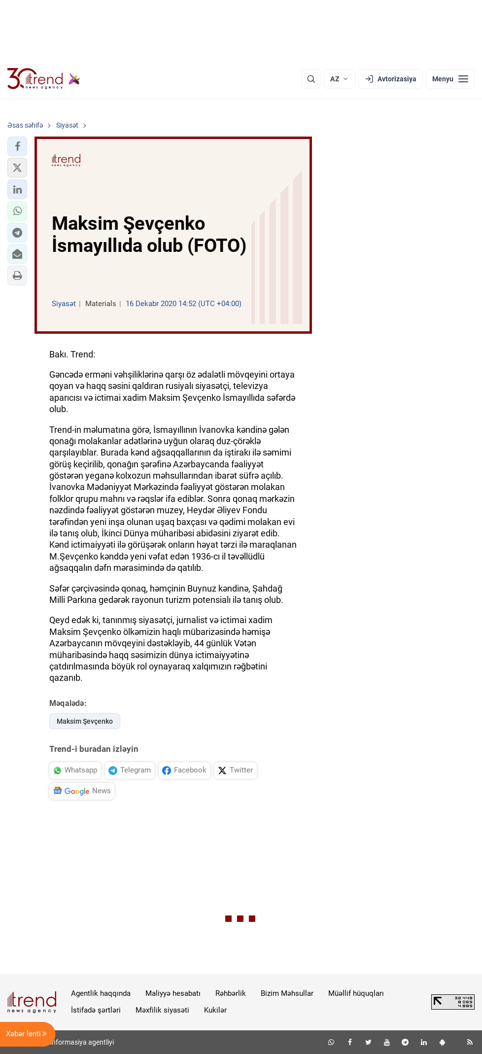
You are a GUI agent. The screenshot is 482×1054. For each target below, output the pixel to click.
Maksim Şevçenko (85, 721)
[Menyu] (450, 79)
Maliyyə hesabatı (173, 993)
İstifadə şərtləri (96, 1010)
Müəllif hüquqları (356, 993)
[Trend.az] (43, 79)
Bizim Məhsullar (287, 993)
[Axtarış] (311, 79)
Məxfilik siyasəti (162, 1010)
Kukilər (215, 1010)
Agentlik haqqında (101, 993)
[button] (17, 146)
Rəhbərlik (230, 993)
